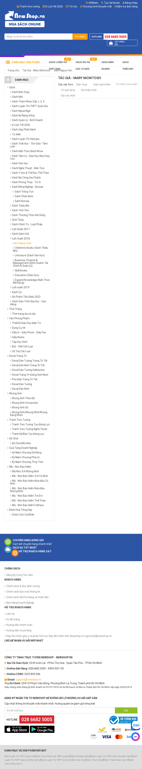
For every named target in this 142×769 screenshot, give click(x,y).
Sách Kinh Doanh (108, 63)
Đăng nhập (130, 2)
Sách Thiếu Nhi (127, 63)
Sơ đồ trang (13, 619)
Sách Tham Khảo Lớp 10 (47, 756)
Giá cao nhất (68, 95)
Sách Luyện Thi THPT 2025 (58, 63)
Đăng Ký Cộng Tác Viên (19, 575)
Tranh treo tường (30, 6)
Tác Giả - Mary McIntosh (36, 70)
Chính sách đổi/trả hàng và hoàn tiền (27, 597)
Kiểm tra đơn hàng (127, 6)
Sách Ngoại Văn (63, 70)
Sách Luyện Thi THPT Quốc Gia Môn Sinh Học (63, 760)
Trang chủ (13, 70)
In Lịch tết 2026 (54, 6)
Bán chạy (82, 84)
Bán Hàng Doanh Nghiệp (20, 602)
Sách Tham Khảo (95, 760)
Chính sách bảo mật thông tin (23, 591)
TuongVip (65, 756)
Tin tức (73, 6)
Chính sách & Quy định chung (23, 586)
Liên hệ (10, 613)
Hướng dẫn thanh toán (19, 624)
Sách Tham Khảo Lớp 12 (116, 760)
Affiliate (92, 2)
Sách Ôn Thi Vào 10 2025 (83, 63)
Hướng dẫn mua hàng (18, 630)
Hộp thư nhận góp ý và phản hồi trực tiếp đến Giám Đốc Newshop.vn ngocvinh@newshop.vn (59, 635)
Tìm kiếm (80, 36)
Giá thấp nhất (89, 90)
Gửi (126, 710)
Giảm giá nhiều (101, 84)
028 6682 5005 (115, 37)
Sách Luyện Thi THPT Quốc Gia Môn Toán (111, 756)
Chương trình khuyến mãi (97, 6)
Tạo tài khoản (110, 2)
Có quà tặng (68, 90)
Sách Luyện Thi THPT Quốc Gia (19, 756)
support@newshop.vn (28, 679)
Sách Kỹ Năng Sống (80, 756)
